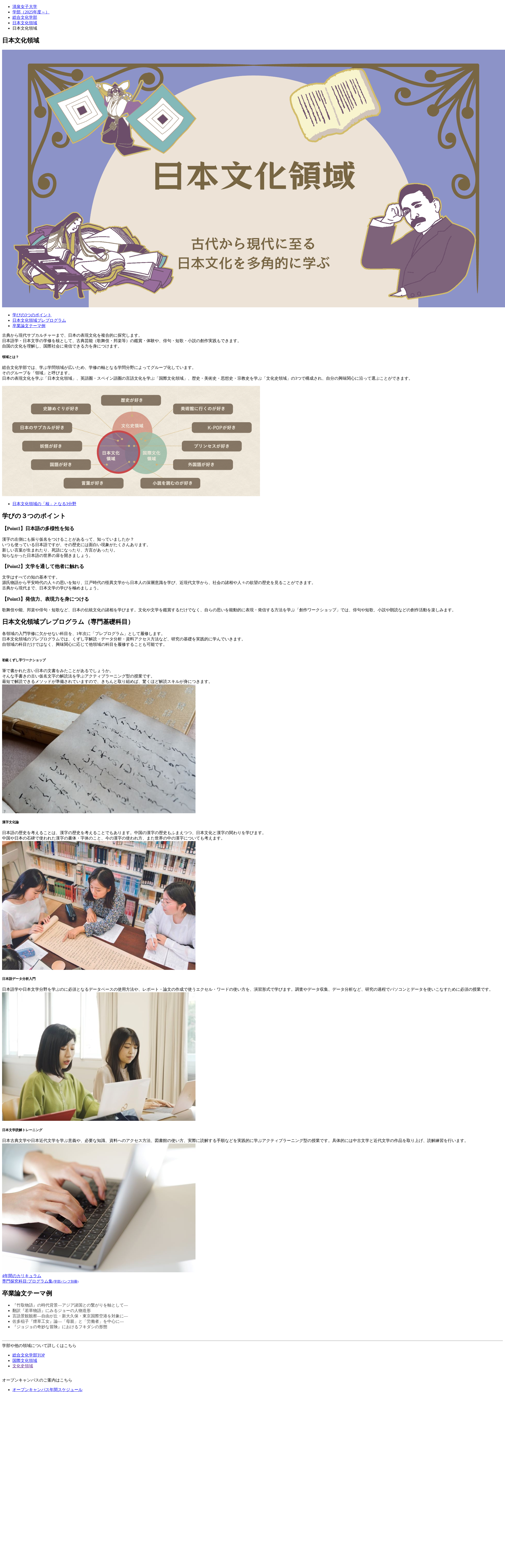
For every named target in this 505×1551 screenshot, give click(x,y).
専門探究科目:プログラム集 (40, 1281)
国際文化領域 (24, 1360)
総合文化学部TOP (28, 1355)
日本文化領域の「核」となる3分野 (44, 504)
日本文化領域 (24, 23)
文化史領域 (22, 1366)
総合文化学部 (24, 17)
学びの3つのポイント (32, 315)
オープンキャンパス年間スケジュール (47, 1389)
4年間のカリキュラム (21, 1276)
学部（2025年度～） (31, 12)
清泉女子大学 (24, 6)
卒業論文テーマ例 (28, 326)
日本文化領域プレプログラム (39, 320)
